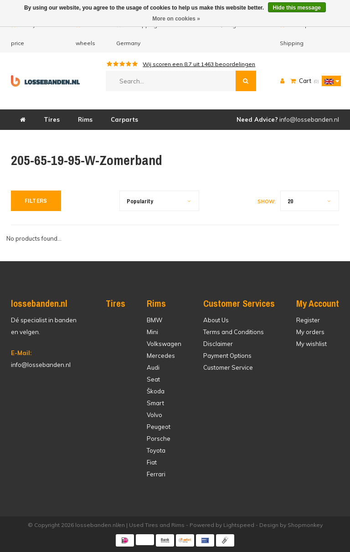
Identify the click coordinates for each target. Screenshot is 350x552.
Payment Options (227, 355)
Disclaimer (218, 343)
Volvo (154, 414)
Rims (85, 119)
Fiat (152, 462)
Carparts (124, 119)
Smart (155, 403)
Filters (36, 201)
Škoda (156, 391)
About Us (216, 320)
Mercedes (161, 355)
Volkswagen (164, 343)
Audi (153, 367)
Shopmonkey (305, 524)
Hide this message (297, 8)
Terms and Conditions (233, 331)
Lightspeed (238, 524)
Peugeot (158, 426)
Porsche (158, 438)
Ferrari (156, 474)
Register (308, 320)
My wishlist (311, 343)
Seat (153, 379)
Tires (52, 119)
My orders (310, 331)
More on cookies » (176, 18)
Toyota (156, 450)
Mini (152, 331)
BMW (154, 320)
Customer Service (228, 367)
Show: (266, 201)
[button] (329, 80)
